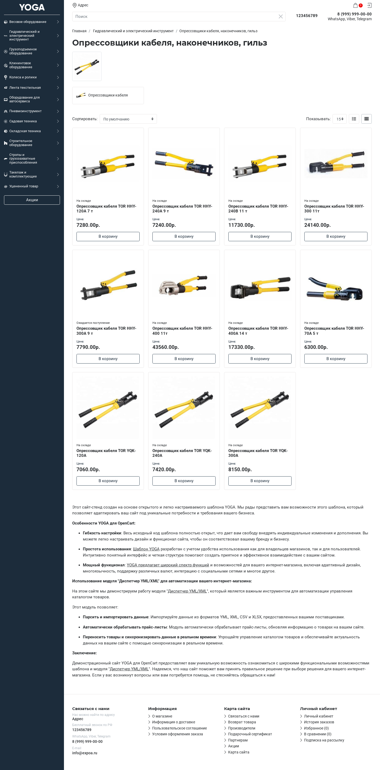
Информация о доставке (173, 722)
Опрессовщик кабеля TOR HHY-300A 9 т (106, 331)
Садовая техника (20, 121)
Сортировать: (85, 118)
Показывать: (318, 118)
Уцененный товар (21, 186)
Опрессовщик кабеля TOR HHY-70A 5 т (334, 331)
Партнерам (238, 740)
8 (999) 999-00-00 (87, 741)
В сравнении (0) (318, 734)
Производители (241, 728)
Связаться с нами (243, 716)
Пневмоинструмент (23, 111)
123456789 (81, 730)
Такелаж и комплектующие (20, 174)
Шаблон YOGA (146, 549)
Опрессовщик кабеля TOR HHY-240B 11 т (258, 209)
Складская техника (22, 131)
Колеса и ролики (20, 77)
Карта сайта (238, 752)
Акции (32, 199)
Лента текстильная (22, 88)
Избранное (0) (316, 728)
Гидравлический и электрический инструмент (22, 35)
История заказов (319, 722)
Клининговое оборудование (18, 65)
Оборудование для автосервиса (22, 99)
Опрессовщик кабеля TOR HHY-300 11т (334, 209)
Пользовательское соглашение (179, 728)
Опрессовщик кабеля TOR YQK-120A (106, 453)
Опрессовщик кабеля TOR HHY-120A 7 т (106, 209)
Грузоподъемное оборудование (20, 51)
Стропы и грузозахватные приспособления (20, 158)
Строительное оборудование (18, 143)
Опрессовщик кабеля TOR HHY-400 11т (182, 331)
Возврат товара (242, 722)
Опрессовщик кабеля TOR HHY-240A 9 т (182, 209)
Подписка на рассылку (324, 740)
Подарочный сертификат (250, 734)
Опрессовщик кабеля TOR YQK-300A (258, 453)
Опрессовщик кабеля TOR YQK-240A (182, 453)
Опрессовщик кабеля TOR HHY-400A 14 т (258, 331)
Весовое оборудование (25, 22)
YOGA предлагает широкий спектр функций (168, 565)
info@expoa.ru (84, 753)
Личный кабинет (318, 716)
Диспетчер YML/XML (187, 591)
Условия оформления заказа (177, 734)
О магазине (162, 716)
